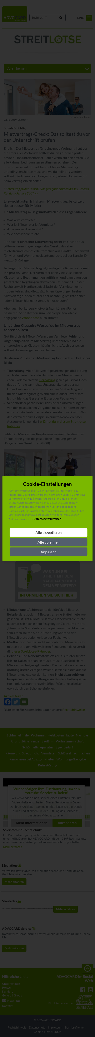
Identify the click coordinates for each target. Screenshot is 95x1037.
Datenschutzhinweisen (47, 518)
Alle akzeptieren (48, 532)
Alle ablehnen (49, 542)
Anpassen (48, 552)
